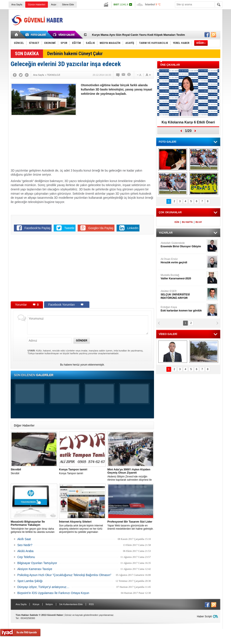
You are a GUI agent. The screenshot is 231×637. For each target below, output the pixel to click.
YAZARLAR (166, 232)
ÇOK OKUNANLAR (170, 212)
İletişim (49, 604)
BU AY (198, 222)
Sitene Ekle (68, 4)
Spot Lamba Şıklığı (30, 581)
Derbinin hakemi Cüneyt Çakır (75, 53)
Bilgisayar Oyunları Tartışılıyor (37, 563)
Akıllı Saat (24, 539)
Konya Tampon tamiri (82, 471)
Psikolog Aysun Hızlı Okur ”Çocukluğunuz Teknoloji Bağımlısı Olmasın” (64, 575)
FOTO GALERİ (167, 141)
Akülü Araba (25, 551)
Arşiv (53, 4)
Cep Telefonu (26, 557)
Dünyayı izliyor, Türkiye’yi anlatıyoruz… (43, 587)
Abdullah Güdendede (183, 244)
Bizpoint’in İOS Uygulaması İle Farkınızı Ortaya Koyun (53, 593)
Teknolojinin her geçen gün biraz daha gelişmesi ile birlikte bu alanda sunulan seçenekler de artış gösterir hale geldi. (34, 527)
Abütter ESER (183, 295)
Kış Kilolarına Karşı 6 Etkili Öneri (188, 122)
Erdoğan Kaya (183, 309)
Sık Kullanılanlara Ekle (71, 604)
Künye (36, 604)
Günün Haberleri (36, 4)
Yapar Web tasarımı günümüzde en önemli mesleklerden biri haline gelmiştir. (130, 525)
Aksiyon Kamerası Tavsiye (34, 569)
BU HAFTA (187, 222)
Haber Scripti (204, 616)
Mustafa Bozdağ (183, 277)
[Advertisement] (142, 20)
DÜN (177, 222)
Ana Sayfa (16, 4)
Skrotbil (34, 471)
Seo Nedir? (24, 545)
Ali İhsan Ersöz (183, 261)
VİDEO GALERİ (168, 334)
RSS (91, 604)
